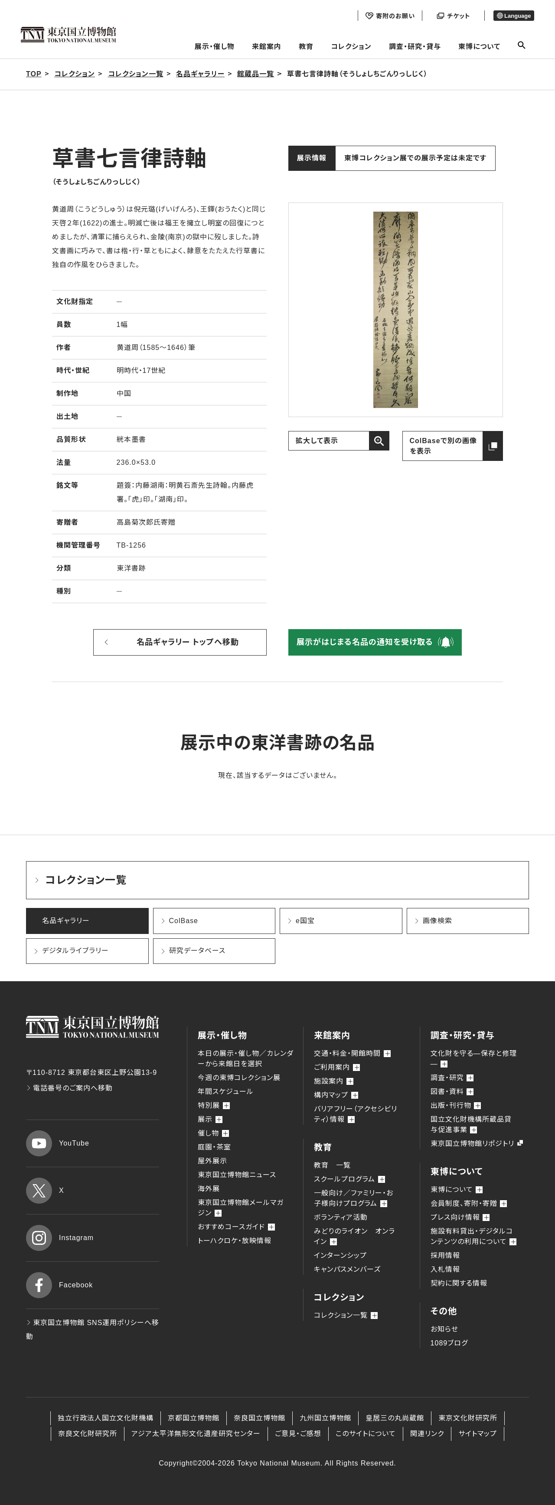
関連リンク (427, 1433)
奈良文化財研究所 (87, 1433)
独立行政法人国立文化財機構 (105, 1418)
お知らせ (444, 1329)
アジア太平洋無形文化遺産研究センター (196, 1433)
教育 (306, 46)
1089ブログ (449, 1343)
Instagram (60, 1238)
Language (514, 16)
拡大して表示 (317, 440)
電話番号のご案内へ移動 (69, 1088)
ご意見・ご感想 (298, 1433)
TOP (34, 74)
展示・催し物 (215, 46)
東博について (479, 46)
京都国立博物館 (193, 1418)
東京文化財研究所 (467, 1418)
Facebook (59, 1285)
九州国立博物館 (325, 1418)
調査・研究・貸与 (415, 46)
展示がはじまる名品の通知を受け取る (365, 642)
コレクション (351, 46)
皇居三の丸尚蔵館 (395, 1418)
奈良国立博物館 (259, 1418)
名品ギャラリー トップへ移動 (188, 642)
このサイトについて (366, 1433)
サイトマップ (477, 1433)
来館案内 (266, 46)
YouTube (57, 1143)
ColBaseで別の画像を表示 (443, 446)
